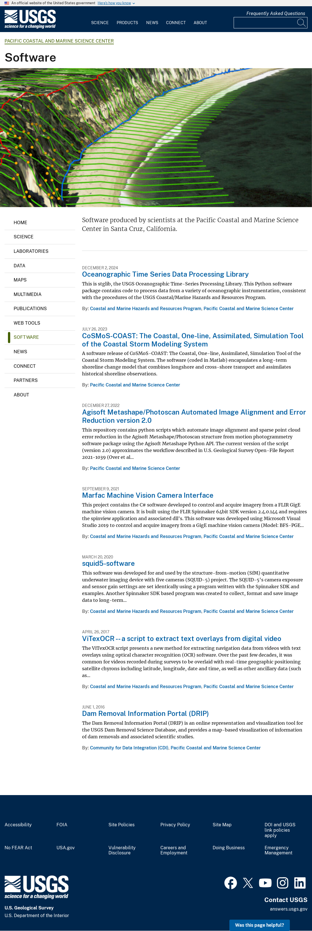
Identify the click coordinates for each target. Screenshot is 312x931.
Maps (20, 280)
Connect (176, 22)
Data (19, 265)
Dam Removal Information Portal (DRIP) (145, 713)
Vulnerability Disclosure (122, 850)
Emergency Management (278, 850)
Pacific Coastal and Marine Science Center (59, 41)
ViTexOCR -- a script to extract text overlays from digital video (181, 638)
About (200, 22)
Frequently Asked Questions (275, 13)
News (152, 22)
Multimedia (27, 294)
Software (26, 337)
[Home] (30, 27)
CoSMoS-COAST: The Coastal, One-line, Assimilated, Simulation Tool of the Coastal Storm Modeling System (193, 340)
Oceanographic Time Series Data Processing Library (165, 274)
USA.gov (65, 847)
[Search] (301, 22)
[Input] (270, 22)
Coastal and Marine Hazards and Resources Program (145, 308)
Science (100, 22)
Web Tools (27, 323)
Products (127, 22)
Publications (30, 308)
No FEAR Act (18, 847)
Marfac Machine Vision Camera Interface (147, 495)
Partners (26, 380)
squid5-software (108, 563)
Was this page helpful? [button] (259, 925)
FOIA (61, 824)
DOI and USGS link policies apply (280, 830)
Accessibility (18, 824)
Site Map (222, 824)
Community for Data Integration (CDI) (129, 748)
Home (20, 222)
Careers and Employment (173, 850)
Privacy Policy (175, 824)
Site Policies (121, 824)
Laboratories (31, 251)
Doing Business (229, 847)
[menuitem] (100, 19)
